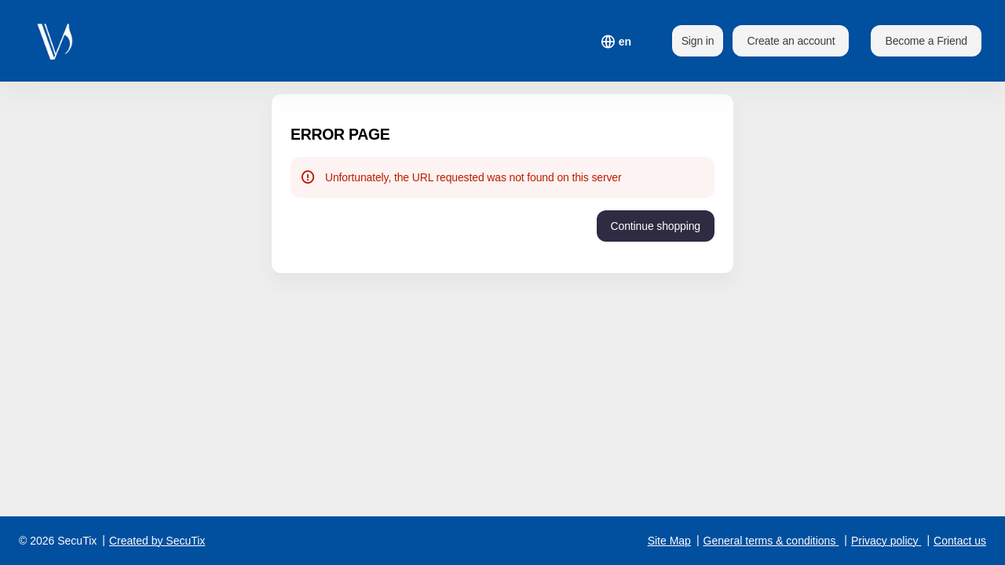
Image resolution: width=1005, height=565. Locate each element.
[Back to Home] (63, 40)
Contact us (960, 540)
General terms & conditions (770, 540)
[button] (926, 40)
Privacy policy (885, 540)
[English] (625, 41)
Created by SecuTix (157, 540)
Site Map (669, 540)
